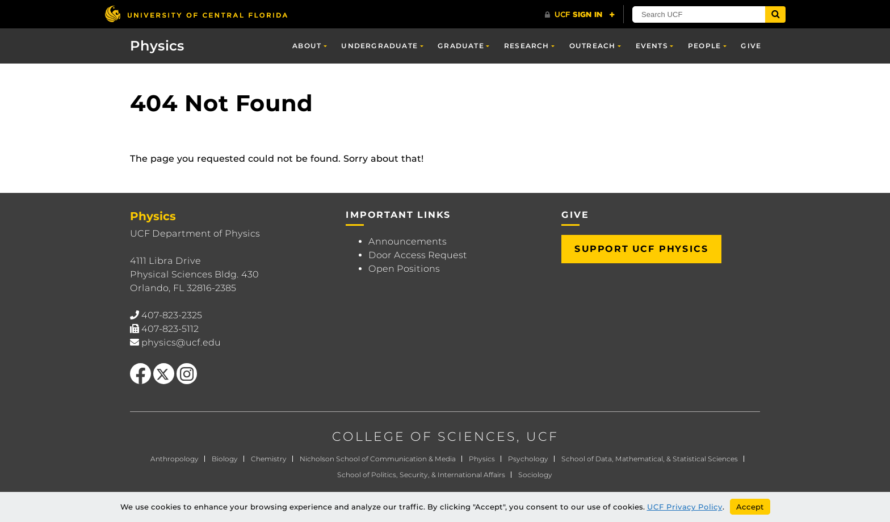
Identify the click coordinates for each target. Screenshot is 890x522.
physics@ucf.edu (181, 342)
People (704, 45)
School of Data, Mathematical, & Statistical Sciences (649, 458)
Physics (157, 45)
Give (751, 45)
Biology (225, 458)
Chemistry (269, 458)
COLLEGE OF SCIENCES (424, 436)
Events (652, 45)
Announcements (407, 241)
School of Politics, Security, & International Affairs (421, 474)
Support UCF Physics (641, 248)
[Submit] (775, 14)
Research (526, 45)
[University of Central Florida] (195, 14)
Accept (750, 506)
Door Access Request (417, 255)
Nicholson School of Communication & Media (378, 458)
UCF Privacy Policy (685, 506)
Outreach (592, 45)
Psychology (528, 458)
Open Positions (404, 268)
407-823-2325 (171, 315)
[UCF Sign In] (579, 14)
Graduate (461, 45)
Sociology (535, 474)
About (306, 45)
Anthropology (174, 458)
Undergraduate (379, 45)
